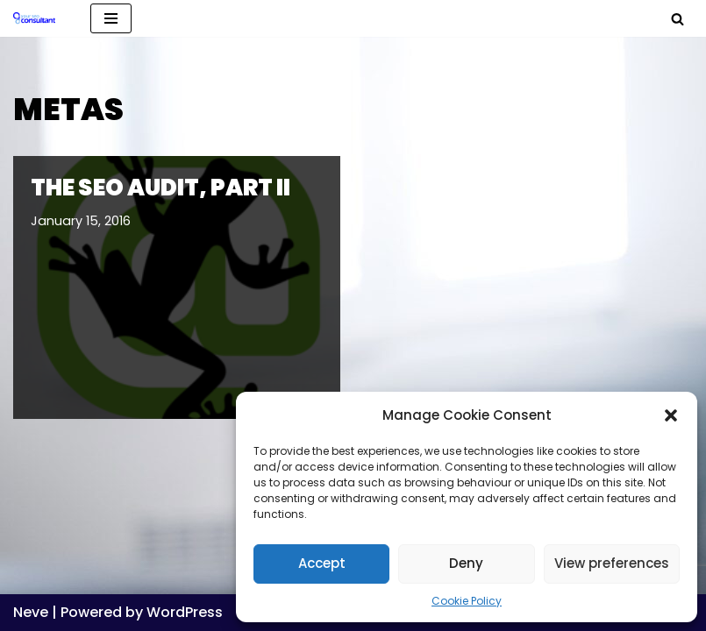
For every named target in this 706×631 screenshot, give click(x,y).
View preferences (611, 563)
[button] (671, 415)
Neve (30, 612)
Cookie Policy (466, 600)
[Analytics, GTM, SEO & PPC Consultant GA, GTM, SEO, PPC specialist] (38, 18)
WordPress (184, 612)
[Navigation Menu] (111, 18)
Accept (322, 563)
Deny (466, 563)
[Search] (677, 18)
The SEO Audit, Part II (160, 187)
